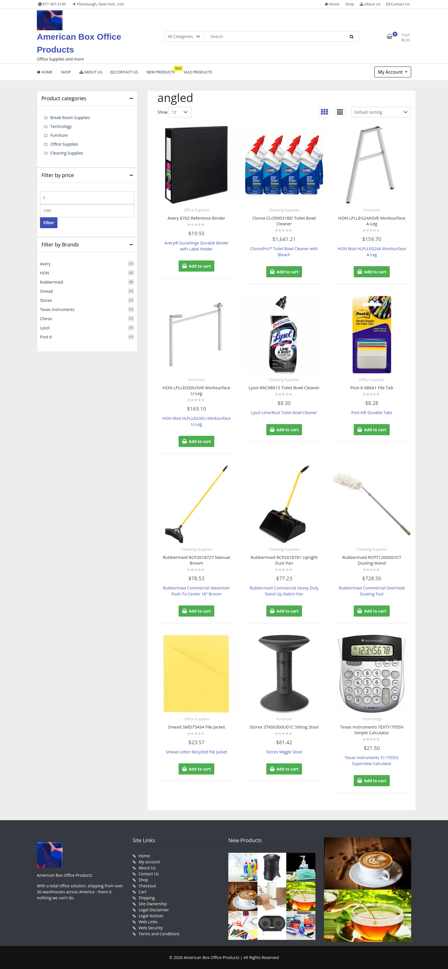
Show (162, 112)
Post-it (46, 337)
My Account (391, 72)
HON (44, 273)
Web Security (151, 927)
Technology (372, 718)
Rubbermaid (51, 282)
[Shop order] (381, 112)
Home (332, 4)
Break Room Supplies (70, 117)
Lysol (44, 327)
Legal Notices (151, 915)
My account (149, 861)
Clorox (46, 318)
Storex (46, 300)
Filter (48, 222)
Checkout (147, 885)
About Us (370, 4)
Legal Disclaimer (154, 909)
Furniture (372, 209)
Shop (349, 4)
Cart (142, 891)
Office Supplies (196, 209)
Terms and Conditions (159, 933)
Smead (46, 291)
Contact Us (398, 4)
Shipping (147, 897)
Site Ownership (153, 903)
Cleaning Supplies (284, 209)
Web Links (148, 921)
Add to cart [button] (200, 266)
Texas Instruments (57, 309)
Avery (45, 263)
